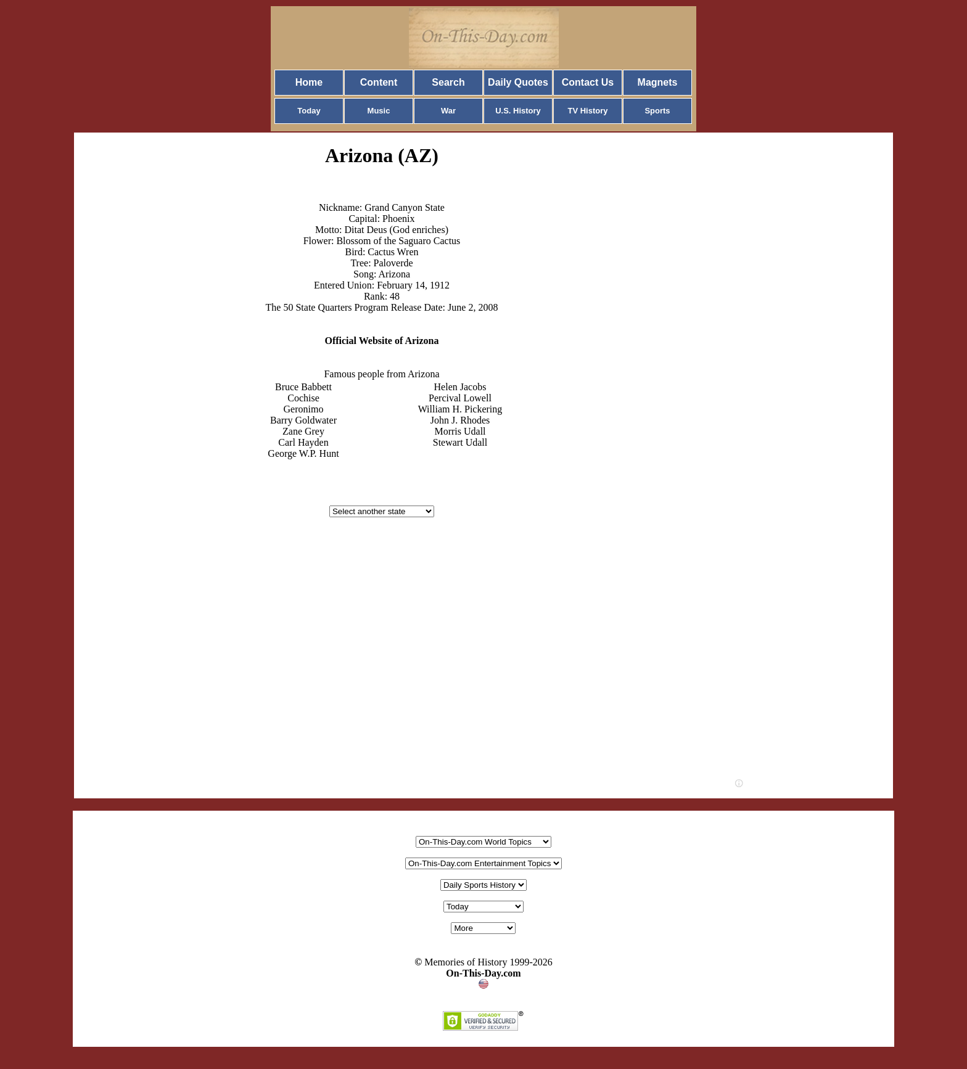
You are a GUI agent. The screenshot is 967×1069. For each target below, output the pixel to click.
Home (309, 82)
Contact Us (588, 82)
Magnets (658, 82)
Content (378, 82)
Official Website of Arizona (381, 340)
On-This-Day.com (483, 973)
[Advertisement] (382, 648)
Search (448, 82)
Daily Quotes (518, 82)
